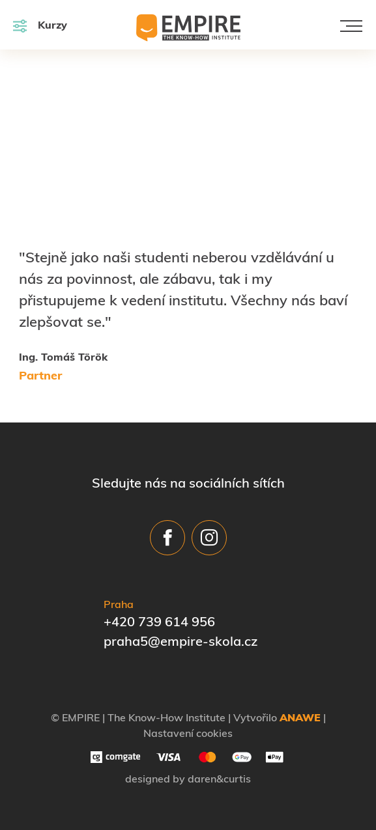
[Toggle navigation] (351, 26)
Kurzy (40, 26)
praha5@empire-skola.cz (180, 642)
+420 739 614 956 (159, 622)
